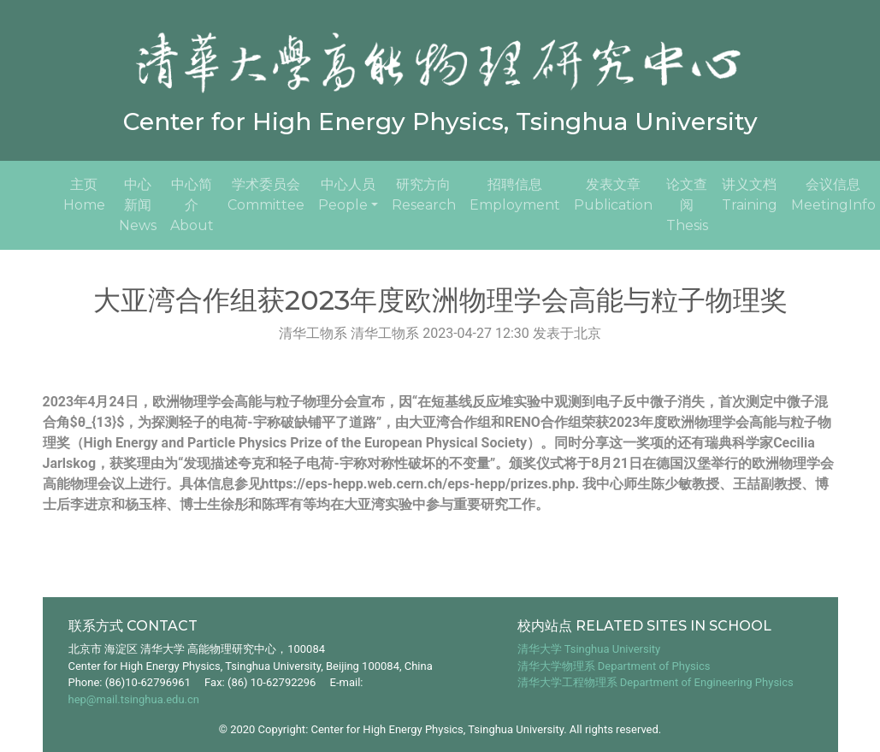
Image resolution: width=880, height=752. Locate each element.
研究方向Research (424, 194)
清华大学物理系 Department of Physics (614, 666)
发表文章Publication (613, 194)
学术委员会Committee (265, 194)
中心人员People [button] (346, 194)
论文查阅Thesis (687, 205)
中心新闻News (138, 205)
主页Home (87, 194)
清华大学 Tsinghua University (589, 648)
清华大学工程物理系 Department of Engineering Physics (655, 682)
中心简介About (192, 205)
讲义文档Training (749, 194)
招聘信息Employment (515, 194)
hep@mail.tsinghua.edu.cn (133, 699)
